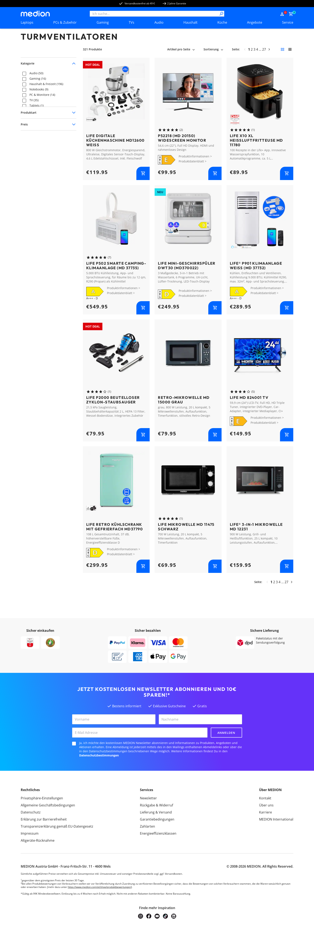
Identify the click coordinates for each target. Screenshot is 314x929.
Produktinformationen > (195, 156)
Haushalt (190, 22)
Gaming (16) (37, 78)
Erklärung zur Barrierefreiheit (44, 819)
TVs (131, 22)
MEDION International (276, 819)
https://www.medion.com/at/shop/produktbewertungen (99, 887)
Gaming (103, 22)
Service (287, 22)
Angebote (254, 22)
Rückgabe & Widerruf (156, 805)
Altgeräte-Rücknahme (38, 840)
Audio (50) (36, 73)
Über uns (266, 805)
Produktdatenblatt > (192, 161)
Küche (222, 22)
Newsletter (148, 798)
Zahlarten (147, 826)
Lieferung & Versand (156, 812)
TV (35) (34, 100)
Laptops (27, 22)
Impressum (30, 833)
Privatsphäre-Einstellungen (42, 798)
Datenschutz (31, 812)
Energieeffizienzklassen (158, 833)
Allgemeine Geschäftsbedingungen (48, 805)
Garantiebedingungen (157, 819)
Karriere (265, 812)
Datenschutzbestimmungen (99, 755)
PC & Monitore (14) (42, 94)
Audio (159, 22)
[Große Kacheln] (290, 49)
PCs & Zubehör (65, 22)
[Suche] (221, 13)
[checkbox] (24, 73)
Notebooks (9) (38, 89)
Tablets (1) (36, 105)
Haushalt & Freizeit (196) (46, 84)
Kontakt (265, 798)
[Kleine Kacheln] (282, 49)
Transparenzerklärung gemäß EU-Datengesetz (57, 826)
